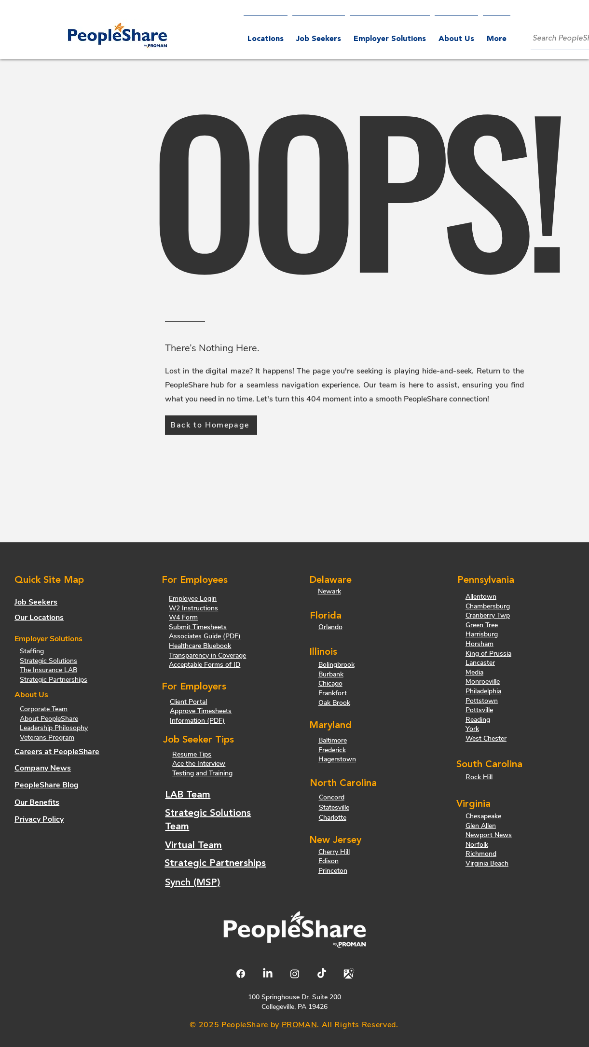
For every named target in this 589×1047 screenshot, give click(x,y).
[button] (389, 35)
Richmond (481, 853)
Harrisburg (482, 634)
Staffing (32, 651)
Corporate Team (44, 709)
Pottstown (482, 700)
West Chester (486, 738)
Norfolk (477, 844)
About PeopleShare (49, 718)
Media (474, 672)
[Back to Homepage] (211, 425)
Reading (478, 719)
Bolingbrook (336, 664)
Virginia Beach (487, 863)
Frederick (332, 750)
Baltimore (332, 740)
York (472, 728)
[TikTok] (322, 973)
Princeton (332, 870)
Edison (328, 861)
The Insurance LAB (48, 670)
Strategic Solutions (48, 660)
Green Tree (482, 625)
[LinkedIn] (268, 973)
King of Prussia (488, 653)
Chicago (330, 683)
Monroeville (483, 681)
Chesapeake (483, 816)
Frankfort (332, 693)
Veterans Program (47, 737)
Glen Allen (481, 825)
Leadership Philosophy (54, 727)
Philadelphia (483, 691)
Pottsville (479, 710)
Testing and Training (202, 773)
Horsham (479, 643)
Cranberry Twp (488, 615)
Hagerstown (337, 759)
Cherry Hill (334, 851)
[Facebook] (241, 973)
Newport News (489, 835)
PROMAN (299, 1024)
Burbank (330, 674)
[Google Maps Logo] (349, 973)
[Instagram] (295, 973)
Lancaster (480, 662)
